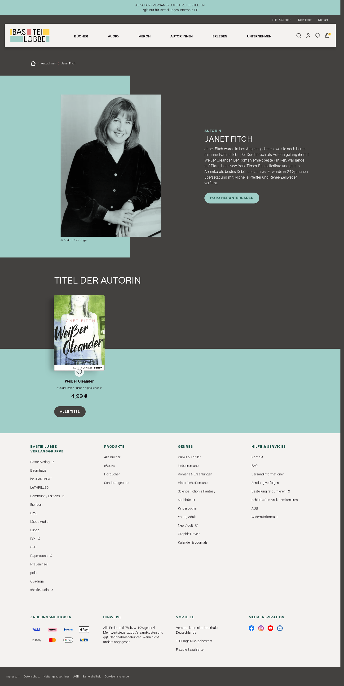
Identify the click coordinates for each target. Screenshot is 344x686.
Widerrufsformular (265, 517)
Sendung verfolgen (265, 483)
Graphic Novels (189, 534)
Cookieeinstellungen (117, 676)
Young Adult (187, 517)
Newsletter (305, 20)
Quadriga (37, 581)
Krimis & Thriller (189, 457)
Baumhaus (38, 470)
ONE (33, 547)
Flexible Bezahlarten (190, 649)
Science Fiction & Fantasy (196, 491)
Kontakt (323, 20)
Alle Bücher (112, 457)
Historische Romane (192, 483)
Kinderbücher (188, 508)
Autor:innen (48, 63)
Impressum (13, 676)
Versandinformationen (268, 474)
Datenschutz (32, 676)
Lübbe (34, 530)
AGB (254, 508)
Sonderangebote (116, 483)
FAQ (254, 466)
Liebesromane (188, 466)
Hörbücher (112, 474)
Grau (34, 513)
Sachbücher (186, 500)
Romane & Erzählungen (195, 474)
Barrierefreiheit (92, 676)
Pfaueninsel (39, 564)
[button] (79, 347)
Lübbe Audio (39, 522)
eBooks (109, 466)
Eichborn (36, 504)
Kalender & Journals (192, 542)
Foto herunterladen (232, 198)
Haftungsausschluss (57, 676)
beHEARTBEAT (41, 479)
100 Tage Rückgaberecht (194, 641)
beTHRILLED (39, 487)
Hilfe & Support (281, 20)
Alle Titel (70, 411)
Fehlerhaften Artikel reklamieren (274, 500)
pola (33, 573)
